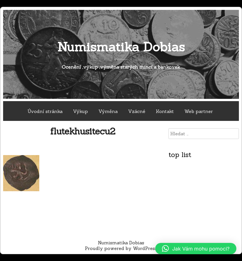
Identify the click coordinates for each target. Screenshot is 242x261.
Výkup (80, 111)
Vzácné (136, 111)
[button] (195, 248)
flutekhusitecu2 (82, 131)
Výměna (108, 111)
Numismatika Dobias (121, 47)
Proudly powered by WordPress (121, 248)
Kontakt (165, 111)
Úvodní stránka (44, 111)
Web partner (198, 111)
